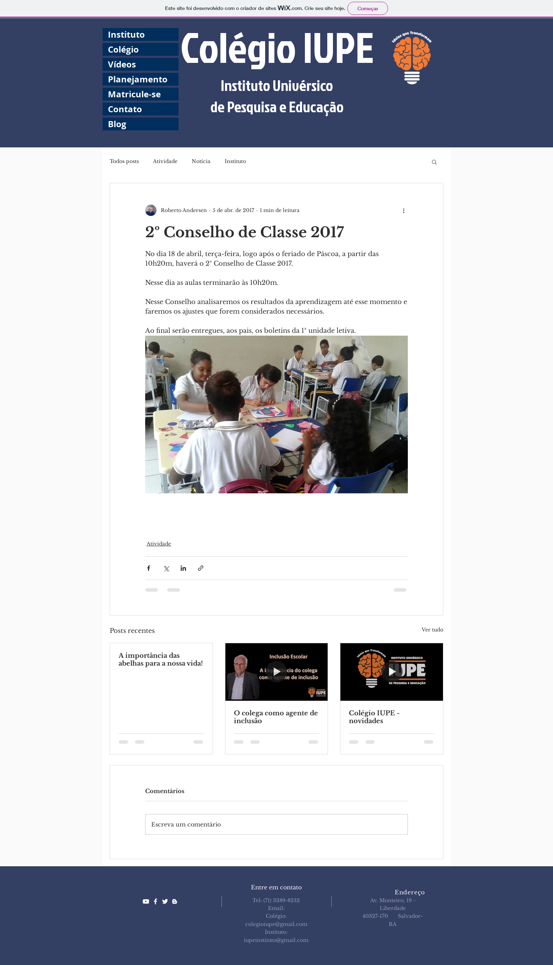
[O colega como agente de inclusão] (276, 672)
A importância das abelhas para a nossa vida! (161, 659)
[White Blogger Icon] (175, 901)
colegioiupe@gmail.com (276, 924)
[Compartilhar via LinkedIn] (183, 568)
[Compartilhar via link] (200, 568)
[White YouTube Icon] (146, 901)
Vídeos (122, 64)
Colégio (123, 49)
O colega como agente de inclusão (276, 717)
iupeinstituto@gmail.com (276, 940)
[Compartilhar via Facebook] (148, 568)
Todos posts (124, 161)
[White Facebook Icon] (155, 901)
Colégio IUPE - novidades (374, 717)
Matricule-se (134, 94)
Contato (125, 109)
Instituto (126, 34)
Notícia (201, 161)
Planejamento (138, 79)
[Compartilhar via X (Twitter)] (166, 568)
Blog (117, 124)
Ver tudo (432, 630)
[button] (434, 161)
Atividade (165, 161)
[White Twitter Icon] (165, 901)
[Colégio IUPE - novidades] (391, 672)
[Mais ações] (403, 210)
